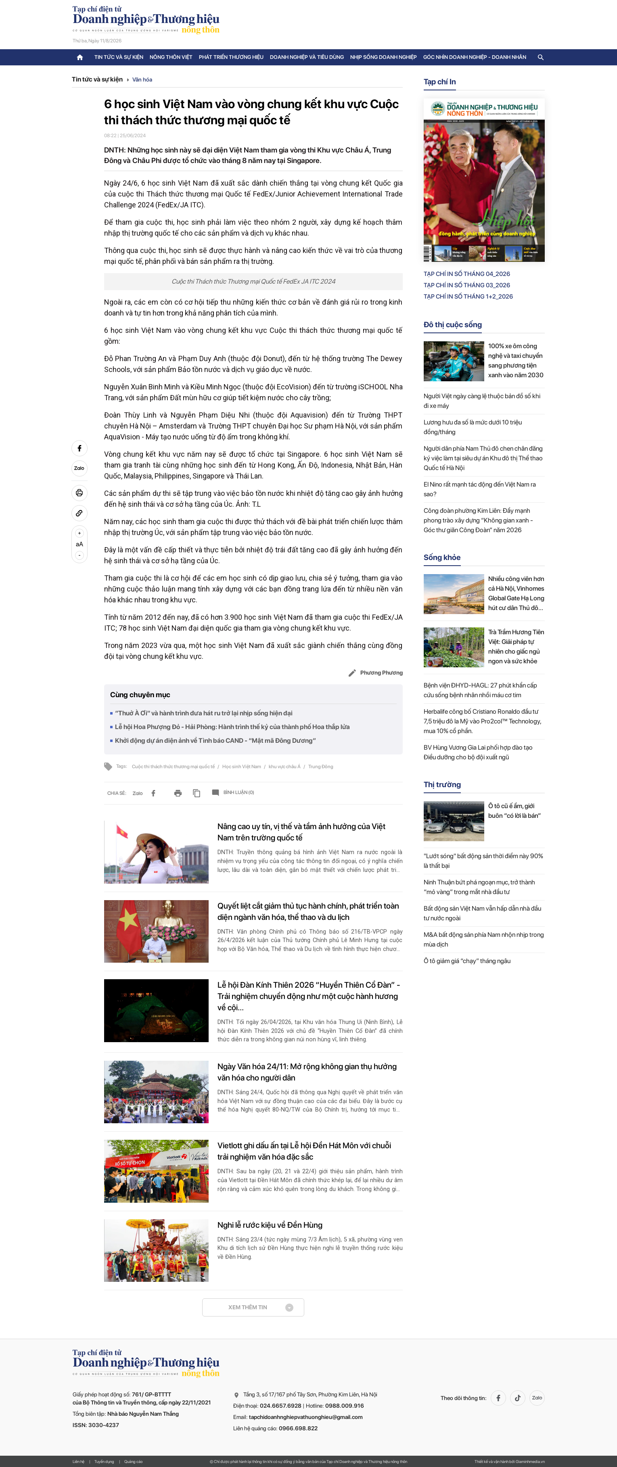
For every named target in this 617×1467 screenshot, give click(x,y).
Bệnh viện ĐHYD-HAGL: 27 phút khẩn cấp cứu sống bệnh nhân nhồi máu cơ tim (480, 690)
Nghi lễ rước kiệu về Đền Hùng (270, 1225)
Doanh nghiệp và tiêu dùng (307, 57)
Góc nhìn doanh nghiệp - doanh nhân (474, 57)
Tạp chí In (440, 81)
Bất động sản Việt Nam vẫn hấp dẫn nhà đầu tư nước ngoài (482, 913)
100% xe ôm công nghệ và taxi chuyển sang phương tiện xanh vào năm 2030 (516, 360)
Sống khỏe (442, 557)
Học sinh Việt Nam (242, 766)
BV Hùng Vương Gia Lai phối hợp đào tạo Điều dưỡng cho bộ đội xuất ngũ (478, 752)
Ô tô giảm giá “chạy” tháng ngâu (467, 961)
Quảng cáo (133, 1461)
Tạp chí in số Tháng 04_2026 (467, 274)
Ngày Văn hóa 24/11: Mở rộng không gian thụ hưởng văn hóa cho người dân (307, 1072)
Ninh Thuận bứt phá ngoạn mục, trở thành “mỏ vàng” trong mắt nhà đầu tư (479, 887)
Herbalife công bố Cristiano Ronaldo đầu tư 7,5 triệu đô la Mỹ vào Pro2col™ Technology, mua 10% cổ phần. (482, 721)
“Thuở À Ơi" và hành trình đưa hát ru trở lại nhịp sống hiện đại (204, 713)
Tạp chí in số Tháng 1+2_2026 (468, 296)
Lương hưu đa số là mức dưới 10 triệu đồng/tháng (473, 427)
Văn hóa (142, 79)
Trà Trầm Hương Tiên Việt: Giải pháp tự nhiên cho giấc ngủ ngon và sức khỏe (516, 646)
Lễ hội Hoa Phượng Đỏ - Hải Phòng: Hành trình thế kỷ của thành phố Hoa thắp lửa (232, 727)
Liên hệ (78, 1461)
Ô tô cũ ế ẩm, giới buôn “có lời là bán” (514, 810)
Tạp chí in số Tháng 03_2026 (467, 285)
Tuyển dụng (104, 1461)
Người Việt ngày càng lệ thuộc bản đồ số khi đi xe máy (482, 401)
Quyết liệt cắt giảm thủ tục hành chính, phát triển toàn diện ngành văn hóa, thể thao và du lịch (308, 911)
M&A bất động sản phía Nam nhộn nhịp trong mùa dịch (484, 939)
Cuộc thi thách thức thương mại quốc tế (173, 766)
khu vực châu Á (285, 766)
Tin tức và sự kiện (118, 57)
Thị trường (442, 784)
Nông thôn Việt (171, 57)
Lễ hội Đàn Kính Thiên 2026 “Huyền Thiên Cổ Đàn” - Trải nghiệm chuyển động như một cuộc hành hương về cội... (309, 996)
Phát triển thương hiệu (231, 57)
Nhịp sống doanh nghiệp (383, 57)
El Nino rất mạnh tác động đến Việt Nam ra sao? (480, 489)
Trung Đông (320, 766)
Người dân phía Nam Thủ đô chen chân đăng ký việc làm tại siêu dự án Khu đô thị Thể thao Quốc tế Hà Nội (483, 458)
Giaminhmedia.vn (530, 1461)
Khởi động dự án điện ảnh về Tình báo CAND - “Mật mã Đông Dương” (215, 740)
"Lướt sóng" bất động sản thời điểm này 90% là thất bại (483, 860)
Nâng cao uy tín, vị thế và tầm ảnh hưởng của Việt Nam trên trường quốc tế (301, 831)
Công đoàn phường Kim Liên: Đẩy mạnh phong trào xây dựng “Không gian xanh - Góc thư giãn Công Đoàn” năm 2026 (478, 520)
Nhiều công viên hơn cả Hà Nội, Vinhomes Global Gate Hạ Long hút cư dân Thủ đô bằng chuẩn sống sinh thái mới (516, 594)
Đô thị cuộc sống (453, 324)
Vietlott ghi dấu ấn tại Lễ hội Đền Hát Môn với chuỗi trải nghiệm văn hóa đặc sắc (304, 1151)
